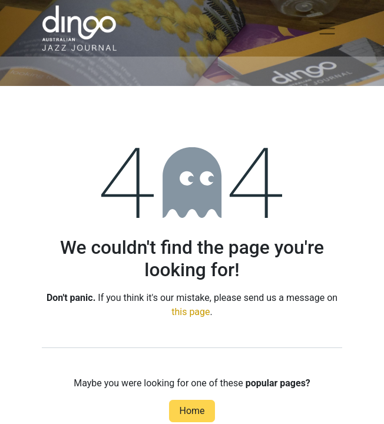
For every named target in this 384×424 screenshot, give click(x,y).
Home (191, 410)
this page (190, 311)
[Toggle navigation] (327, 28)
